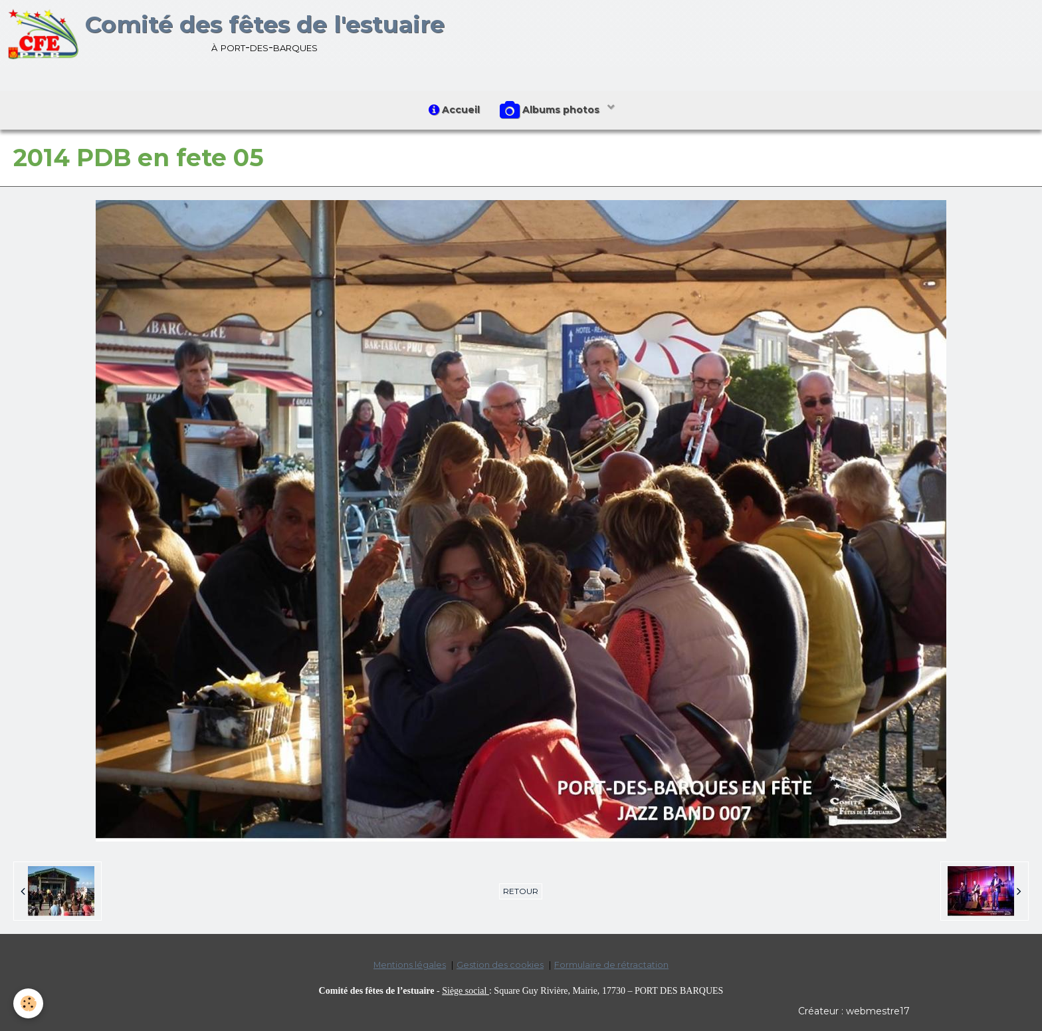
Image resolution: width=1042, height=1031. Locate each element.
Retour (520, 891)
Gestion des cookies (500, 965)
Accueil (454, 110)
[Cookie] (28, 1003)
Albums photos (551, 110)
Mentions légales (409, 965)
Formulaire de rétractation (611, 965)
